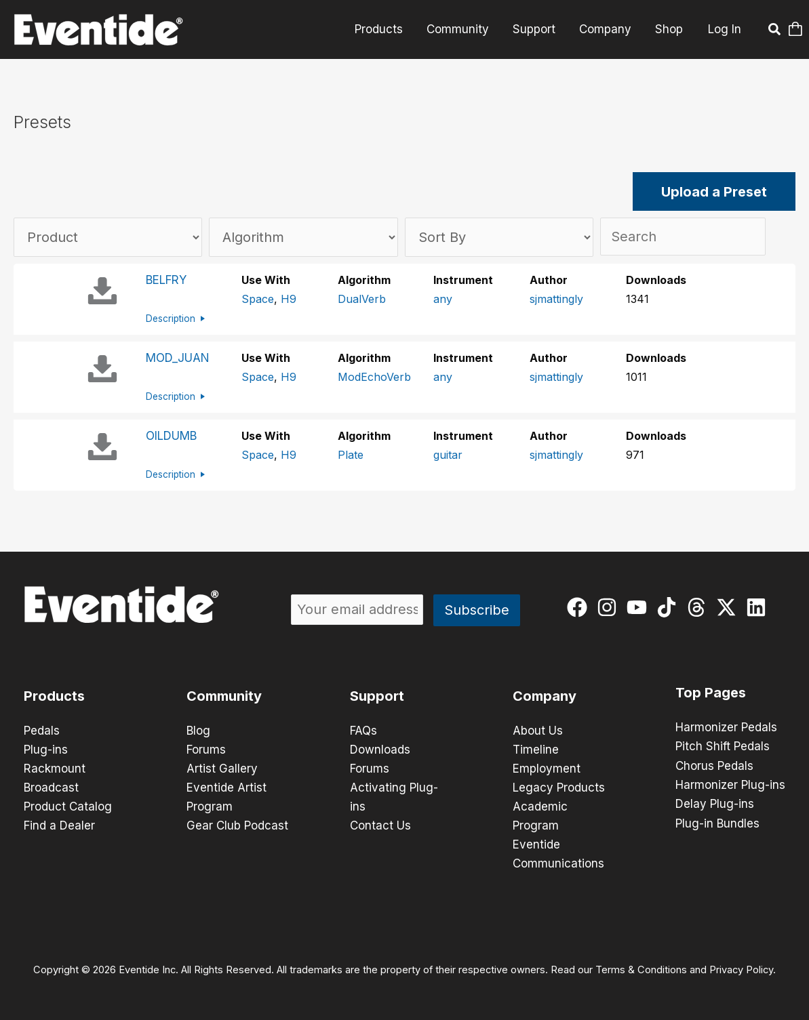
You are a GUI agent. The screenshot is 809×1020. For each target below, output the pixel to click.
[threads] (699, 607)
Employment (546, 768)
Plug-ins (46, 749)
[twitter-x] (729, 607)
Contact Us (380, 825)
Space (257, 299)
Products (381, 29)
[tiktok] (669, 607)
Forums (206, 749)
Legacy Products (559, 787)
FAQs (363, 730)
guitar (447, 455)
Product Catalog (68, 806)
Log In (724, 29)
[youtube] (640, 607)
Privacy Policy (741, 970)
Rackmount (54, 768)
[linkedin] (759, 607)
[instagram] (610, 607)
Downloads (380, 749)
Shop (669, 29)
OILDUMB (171, 436)
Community (460, 29)
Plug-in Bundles (717, 822)
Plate (350, 455)
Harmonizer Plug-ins (730, 784)
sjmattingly (556, 299)
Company (606, 29)
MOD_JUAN (178, 358)
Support (535, 29)
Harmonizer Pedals (726, 727)
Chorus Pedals (714, 765)
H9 (288, 299)
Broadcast (51, 787)
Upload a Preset (714, 192)
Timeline (536, 749)
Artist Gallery (222, 768)
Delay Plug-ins (714, 803)
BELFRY (166, 280)
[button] (775, 31)
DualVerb (362, 299)
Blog (198, 730)
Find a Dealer (59, 825)
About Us (538, 730)
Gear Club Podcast (237, 825)
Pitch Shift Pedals (722, 746)
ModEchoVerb (374, 377)
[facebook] (580, 607)
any (442, 299)
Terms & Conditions (641, 970)
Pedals (42, 730)
